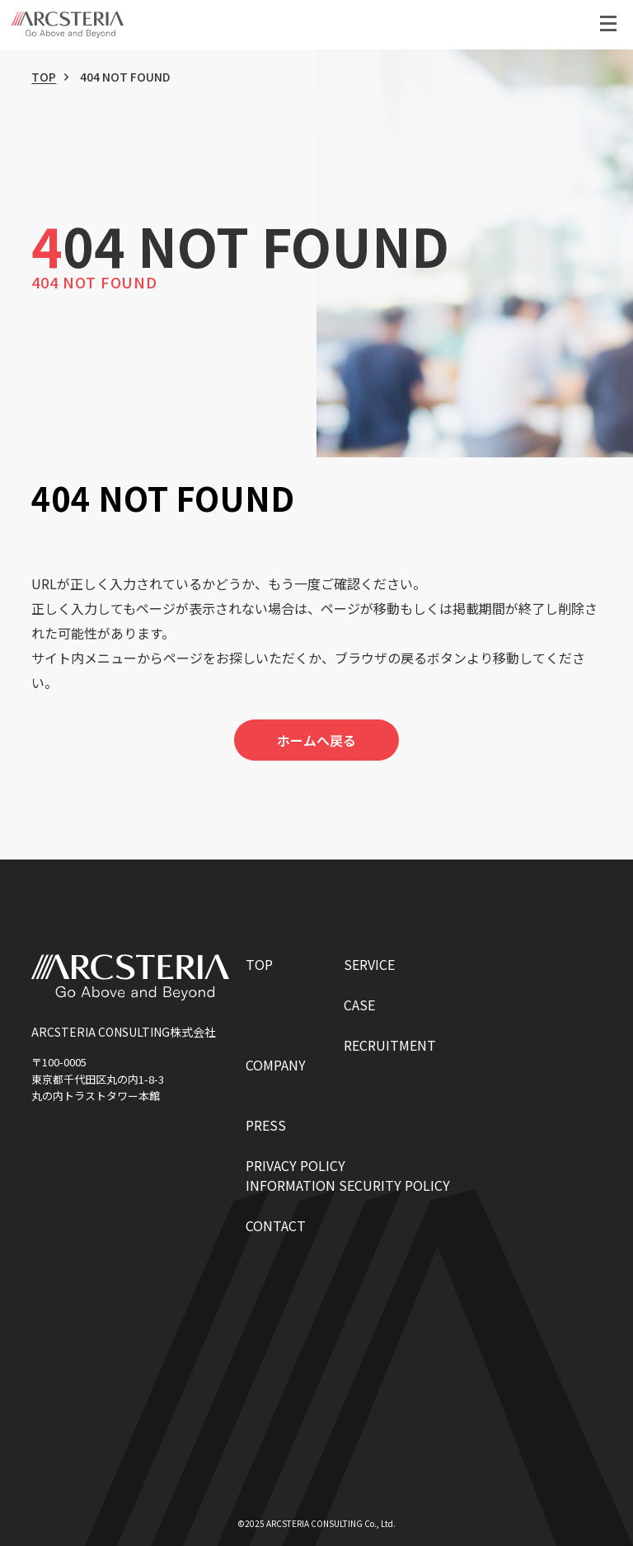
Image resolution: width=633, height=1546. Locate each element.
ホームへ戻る (316, 740)
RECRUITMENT (390, 1045)
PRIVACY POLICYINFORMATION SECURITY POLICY (348, 1175)
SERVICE (369, 964)
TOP (43, 76)
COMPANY (276, 1065)
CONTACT (276, 1225)
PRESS (266, 1125)
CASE (359, 1004)
